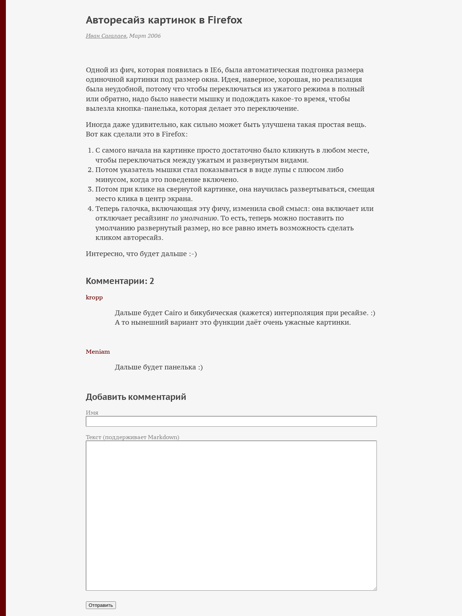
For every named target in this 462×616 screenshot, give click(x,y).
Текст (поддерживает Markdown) (132, 437)
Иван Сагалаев (106, 35)
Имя (92, 412)
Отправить (101, 605)
